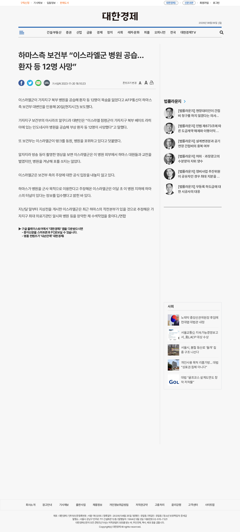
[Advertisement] (193, 67)
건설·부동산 (54, 32)
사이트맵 (210, 505)
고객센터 (193, 505)
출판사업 (80, 505)
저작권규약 (142, 505)
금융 (89, 32)
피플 (147, 32)
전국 (173, 32)
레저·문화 (134, 32)
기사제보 (64, 505)
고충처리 (159, 505)
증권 (68, 32)
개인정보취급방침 (119, 505)
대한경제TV (188, 32)
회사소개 (30, 505)
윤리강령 (176, 505)
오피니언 (160, 32)
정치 (110, 32)
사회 (120, 32)
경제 (99, 32)
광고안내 (47, 505)
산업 (79, 32)
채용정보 (97, 505)
